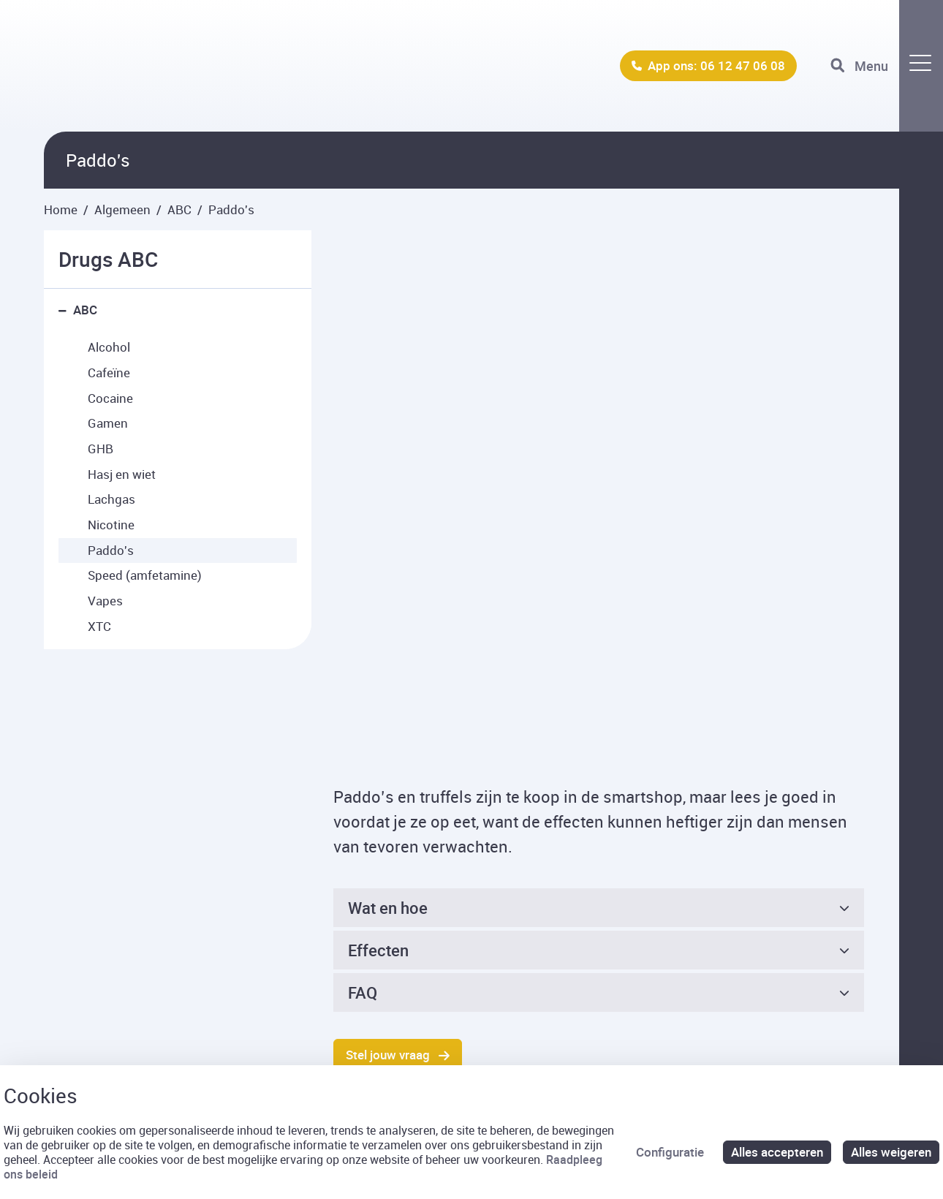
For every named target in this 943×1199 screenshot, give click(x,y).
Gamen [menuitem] (108, 423)
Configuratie (670, 1151)
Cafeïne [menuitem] (109, 372)
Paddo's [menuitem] (111, 550)
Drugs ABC (108, 259)
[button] (65, 310)
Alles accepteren (777, 1151)
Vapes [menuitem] (105, 600)
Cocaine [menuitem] (110, 398)
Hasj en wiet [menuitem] (122, 474)
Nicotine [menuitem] (111, 524)
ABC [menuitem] (85, 309)
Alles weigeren (891, 1151)
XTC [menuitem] (99, 626)
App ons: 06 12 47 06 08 (716, 65)
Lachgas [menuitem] (111, 499)
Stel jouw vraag (388, 819)
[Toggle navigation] (886, 65)
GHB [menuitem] (100, 448)
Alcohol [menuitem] (109, 346)
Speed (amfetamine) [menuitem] (145, 575)
